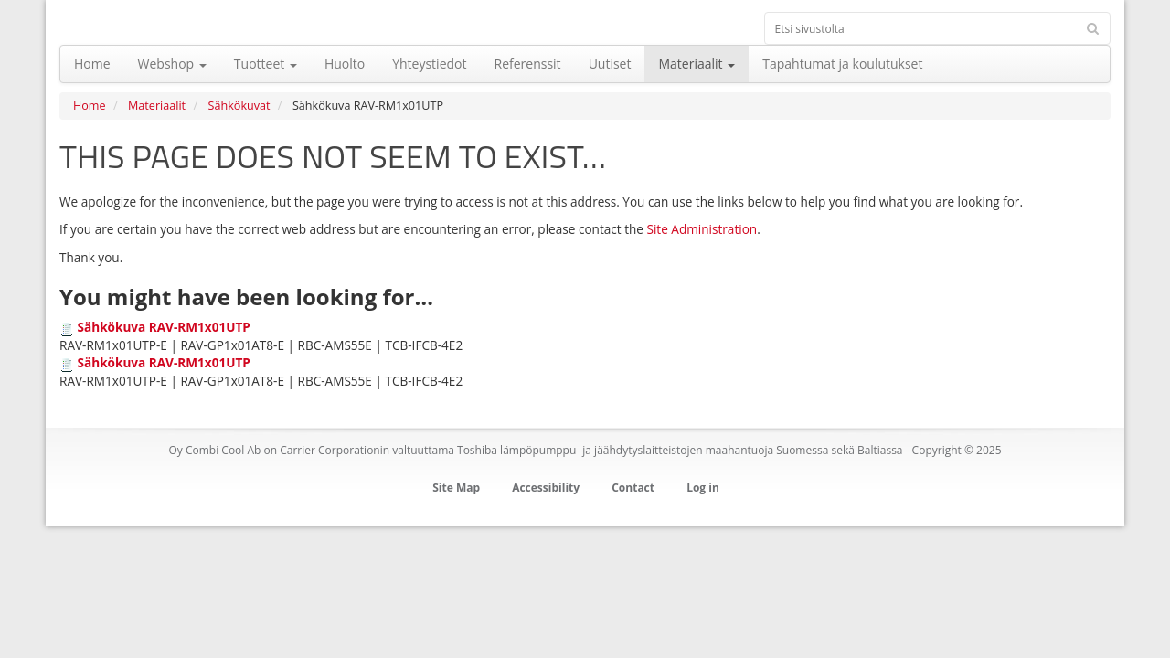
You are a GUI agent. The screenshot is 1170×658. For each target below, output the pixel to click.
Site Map (456, 487)
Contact (633, 487)
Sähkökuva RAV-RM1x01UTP (164, 326)
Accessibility (546, 487)
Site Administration (701, 229)
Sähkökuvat (239, 105)
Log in (702, 487)
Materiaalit (157, 105)
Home (89, 105)
